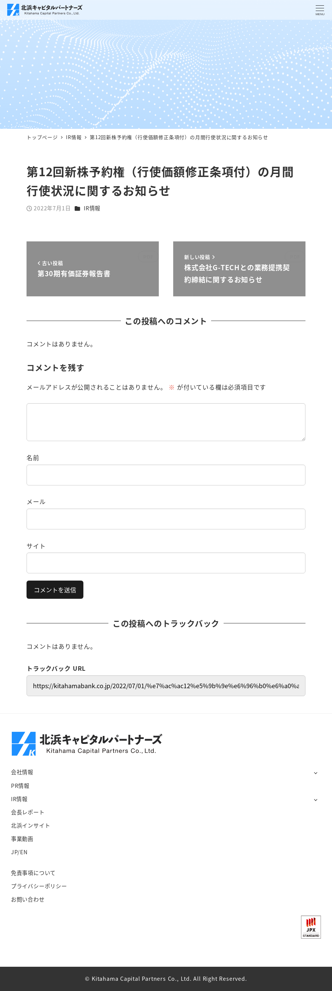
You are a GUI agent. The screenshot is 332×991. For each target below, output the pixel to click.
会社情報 (22, 772)
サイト (36, 545)
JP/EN (19, 852)
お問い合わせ (28, 899)
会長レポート (28, 812)
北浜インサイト (30, 825)
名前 (33, 457)
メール (36, 501)
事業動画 (22, 838)
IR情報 (92, 208)
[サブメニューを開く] (315, 772)
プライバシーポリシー (39, 886)
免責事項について (33, 873)
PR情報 (20, 785)
